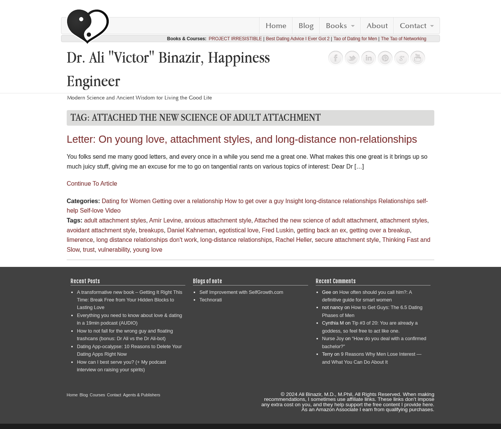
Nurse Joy (333, 338)
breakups (151, 230)
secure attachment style (347, 240)
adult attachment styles (115, 220)
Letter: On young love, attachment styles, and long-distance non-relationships (242, 139)
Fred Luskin (278, 230)
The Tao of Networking (403, 38)
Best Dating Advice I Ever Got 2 (298, 38)
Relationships (396, 201)
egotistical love (238, 230)
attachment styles (403, 220)
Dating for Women (126, 201)
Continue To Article (92, 183)
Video (113, 210)
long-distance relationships (341, 201)
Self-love (91, 210)
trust (89, 249)
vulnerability (114, 249)
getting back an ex (321, 230)
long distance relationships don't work (146, 240)
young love (147, 249)
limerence (80, 240)
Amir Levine (165, 220)
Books (336, 25)
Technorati (210, 300)
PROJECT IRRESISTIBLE (235, 38)
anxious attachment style (218, 220)
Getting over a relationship (187, 201)
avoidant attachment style (101, 230)
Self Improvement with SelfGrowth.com (241, 292)
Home (276, 25)
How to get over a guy (254, 201)
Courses (97, 395)
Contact (413, 25)
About (377, 25)
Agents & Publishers (141, 395)
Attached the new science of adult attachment (315, 220)
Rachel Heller (294, 240)
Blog (306, 25)
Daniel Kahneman (191, 230)
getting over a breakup (379, 230)
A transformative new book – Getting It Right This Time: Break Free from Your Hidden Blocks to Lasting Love (129, 300)
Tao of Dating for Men (355, 38)
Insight (294, 201)
